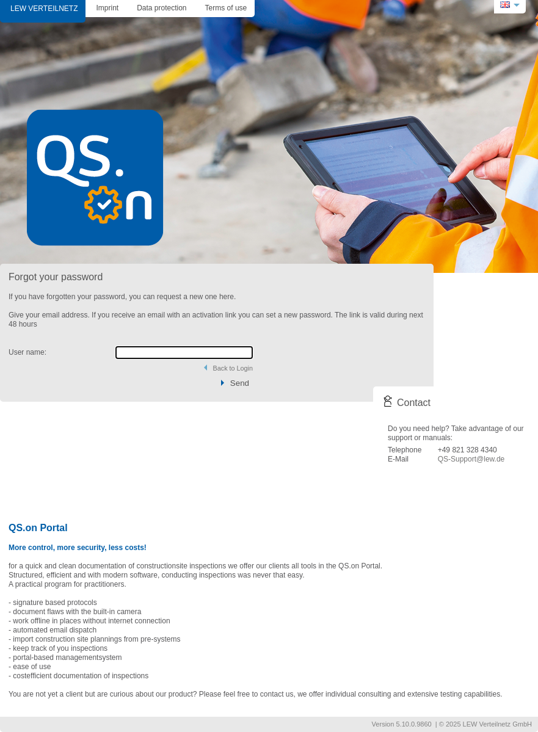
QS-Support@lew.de (471, 459)
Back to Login (233, 368)
